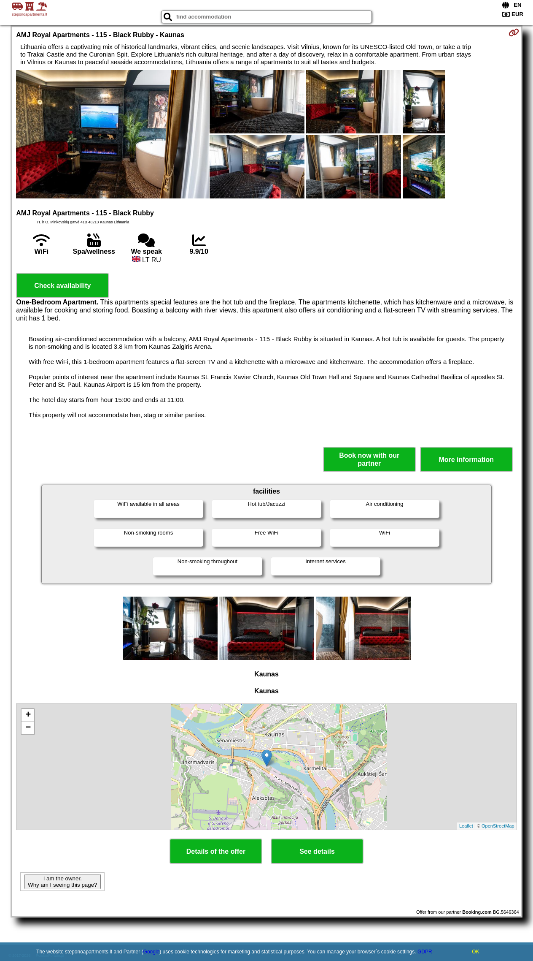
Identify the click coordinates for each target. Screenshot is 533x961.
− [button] (28, 728)
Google (151, 952)
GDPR (424, 952)
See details (317, 851)
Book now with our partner (369, 459)
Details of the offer (215, 851)
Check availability (62, 285)
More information (466, 459)
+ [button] (28, 715)
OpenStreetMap (498, 825)
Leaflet (466, 825)
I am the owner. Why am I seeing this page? (62, 881)
